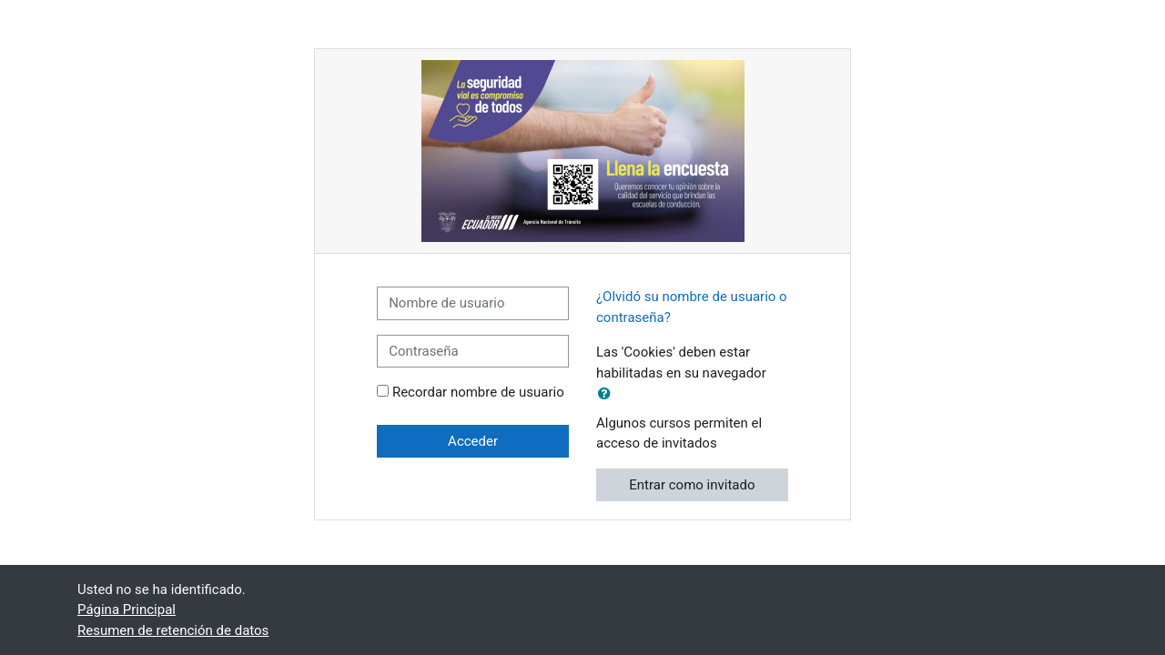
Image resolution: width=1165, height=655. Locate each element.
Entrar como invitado (692, 485)
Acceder (473, 441)
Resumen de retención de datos (172, 630)
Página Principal (126, 609)
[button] (608, 394)
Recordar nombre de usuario (478, 392)
